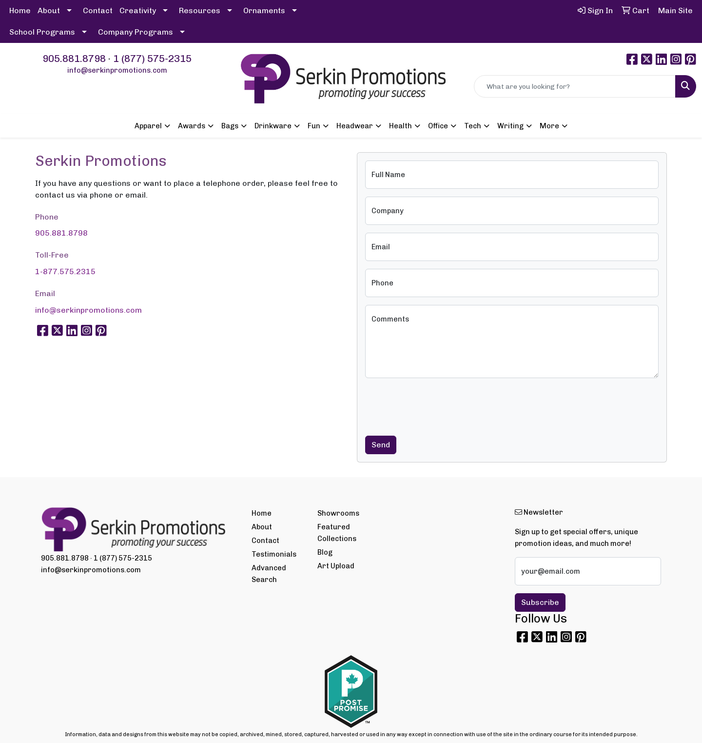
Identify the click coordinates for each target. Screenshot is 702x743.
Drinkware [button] (273, 125)
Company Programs (135, 32)
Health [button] (400, 125)
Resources (199, 10)
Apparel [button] (148, 125)
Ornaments (264, 10)
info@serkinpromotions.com (117, 70)
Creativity (137, 10)
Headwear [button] (354, 125)
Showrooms (338, 513)
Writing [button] (510, 125)
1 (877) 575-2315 (152, 58)
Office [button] (438, 125)
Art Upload (335, 566)
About (49, 10)
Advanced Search (269, 573)
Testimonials (274, 554)
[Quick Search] (575, 86)
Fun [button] (314, 125)
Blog (324, 552)
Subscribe (540, 602)
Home (20, 10)
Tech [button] (472, 125)
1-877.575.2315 (65, 271)
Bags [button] (229, 125)
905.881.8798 (74, 58)
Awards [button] (191, 125)
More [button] (549, 125)
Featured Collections (336, 532)
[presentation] (439, 405)
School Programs (42, 32)
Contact (98, 10)
